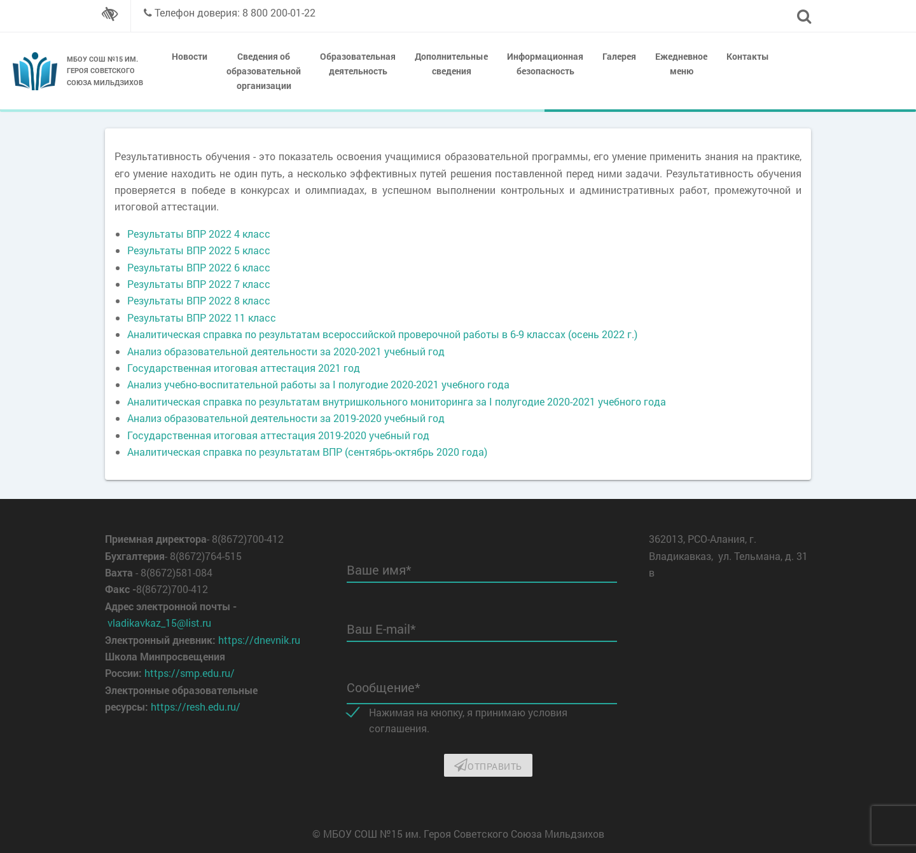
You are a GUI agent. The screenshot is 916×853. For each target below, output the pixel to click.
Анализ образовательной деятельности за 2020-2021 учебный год (286, 351)
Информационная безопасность (545, 63)
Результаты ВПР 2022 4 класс (198, 233)
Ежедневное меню (681, 63)
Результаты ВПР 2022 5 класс (198, 250)
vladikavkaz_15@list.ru (159, 622)
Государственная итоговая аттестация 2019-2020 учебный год (278, 435)
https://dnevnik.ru (259, 639)
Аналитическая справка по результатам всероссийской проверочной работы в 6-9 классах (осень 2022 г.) (382, 334)
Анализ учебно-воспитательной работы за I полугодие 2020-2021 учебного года (318, 384)
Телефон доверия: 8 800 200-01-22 (235, 12)
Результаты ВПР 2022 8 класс (198, 300)
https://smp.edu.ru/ (189, 672)
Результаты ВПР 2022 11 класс (201, 317)
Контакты (747, 56)
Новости (189, 56)
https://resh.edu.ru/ (195, 706)
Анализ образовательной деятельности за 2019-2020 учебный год (286, 418)
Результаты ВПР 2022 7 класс (198, 283)
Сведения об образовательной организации (263, 71)
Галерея (619, 56)
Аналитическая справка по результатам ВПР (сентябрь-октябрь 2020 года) (307, 451)
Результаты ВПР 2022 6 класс (198, 267)
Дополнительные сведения (451, 63)
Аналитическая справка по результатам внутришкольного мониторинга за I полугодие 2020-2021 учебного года (396, 401)
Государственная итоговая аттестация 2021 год (243, 367)
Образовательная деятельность (358, 63)
